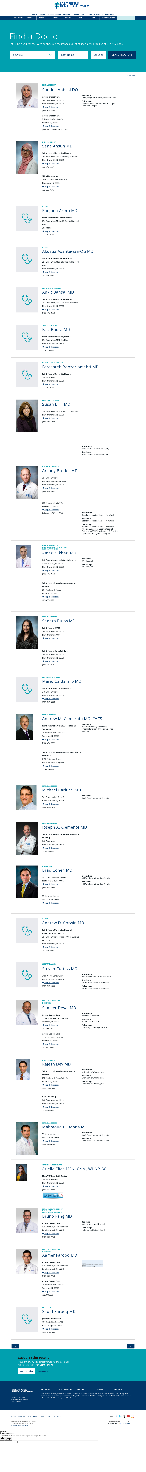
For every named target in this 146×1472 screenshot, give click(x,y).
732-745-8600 (94, 15)
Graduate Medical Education (58, 15)
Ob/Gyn (45, 206)
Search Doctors (122, 54)
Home (13, 1416)
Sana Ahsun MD (57, 146)
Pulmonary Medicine (50, 549)
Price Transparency (53, 1416)
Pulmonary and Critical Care (54, 547)
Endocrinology (49, 142)
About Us (21, 1416)
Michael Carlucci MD (61, 790)
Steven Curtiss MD (59, 969)
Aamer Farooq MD (59, 1255)
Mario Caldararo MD (61, 681)
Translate (123, 1423)
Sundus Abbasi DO (60, 90)
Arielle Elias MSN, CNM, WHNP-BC (74, 1169)
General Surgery (49, 84)
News (80, 18)
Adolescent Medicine (51, 400)
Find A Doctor (17, 18)
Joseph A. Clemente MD (64, 827)
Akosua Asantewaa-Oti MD (68, 251)
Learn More (43, 1371)
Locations (42, 18)
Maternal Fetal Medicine (52, 363)
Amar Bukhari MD (59, 553)
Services (30, 18)
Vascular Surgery (49, 963)
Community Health (108, 18)
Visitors (68, 18)
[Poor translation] (8, 1439)
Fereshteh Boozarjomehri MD (70, 367)
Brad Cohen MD (57, 870)
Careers (42, 15)
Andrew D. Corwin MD (63, 923)
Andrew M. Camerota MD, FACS (72, 719)
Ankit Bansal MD (58, 292)
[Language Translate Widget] (118, 1421)
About (34, 15)
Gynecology (47, 866)
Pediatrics (46, 1307)
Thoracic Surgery (49, 325)
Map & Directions (50, 107)
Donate (76, 15)
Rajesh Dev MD (56, 1064)
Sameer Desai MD (59, 1008)
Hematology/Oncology (52, 1000)
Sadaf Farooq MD (59, 1311)
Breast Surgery (48, 85)
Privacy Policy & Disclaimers (20, 1425)
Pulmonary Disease (50, 545)
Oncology (46, 1002)
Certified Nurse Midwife (52, 1165)
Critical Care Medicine (51, 288)
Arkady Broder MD (60, 471)
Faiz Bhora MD (56, 329)
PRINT (131, 75)
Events (93, 18)
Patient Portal (108, 15)
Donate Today (26, 1371)
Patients (55, 18)
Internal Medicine (49, 617)
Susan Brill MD (56, 404)
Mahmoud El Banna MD (64, 1127)
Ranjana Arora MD (60, 210)
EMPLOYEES (118, 1390)
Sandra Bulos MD (59, 621)
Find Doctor (46, 1390)
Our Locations (65, 1390)
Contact (84, 15)
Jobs (42, 1416)
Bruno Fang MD (57, 1216)
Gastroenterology (50, 466)
